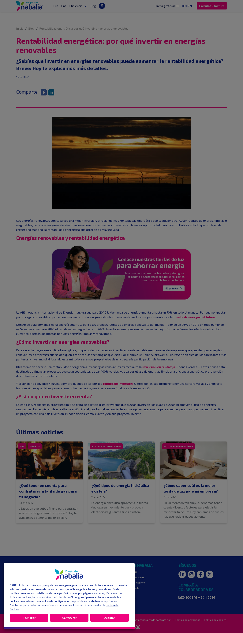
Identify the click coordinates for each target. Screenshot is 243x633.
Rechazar (29, 617)
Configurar (69, 617)
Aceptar (109, 617)
